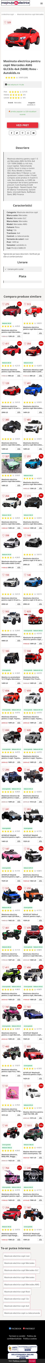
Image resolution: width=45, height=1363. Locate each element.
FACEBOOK (15, 1328)
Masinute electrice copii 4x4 (16, 1306)
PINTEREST (29, 1328)
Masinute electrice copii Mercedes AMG (21, 1284)
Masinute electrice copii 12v (16, 1298)
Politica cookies (30, 1338)
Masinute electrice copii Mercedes (30, 14)
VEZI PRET (22, 125)
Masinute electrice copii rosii (16, 1256)
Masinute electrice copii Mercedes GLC (21, 1270)
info (18, 336)
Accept (32, 1361)
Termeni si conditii (17, 1336)
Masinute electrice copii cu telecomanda (22, 1313)
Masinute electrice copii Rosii (17, 1291)
